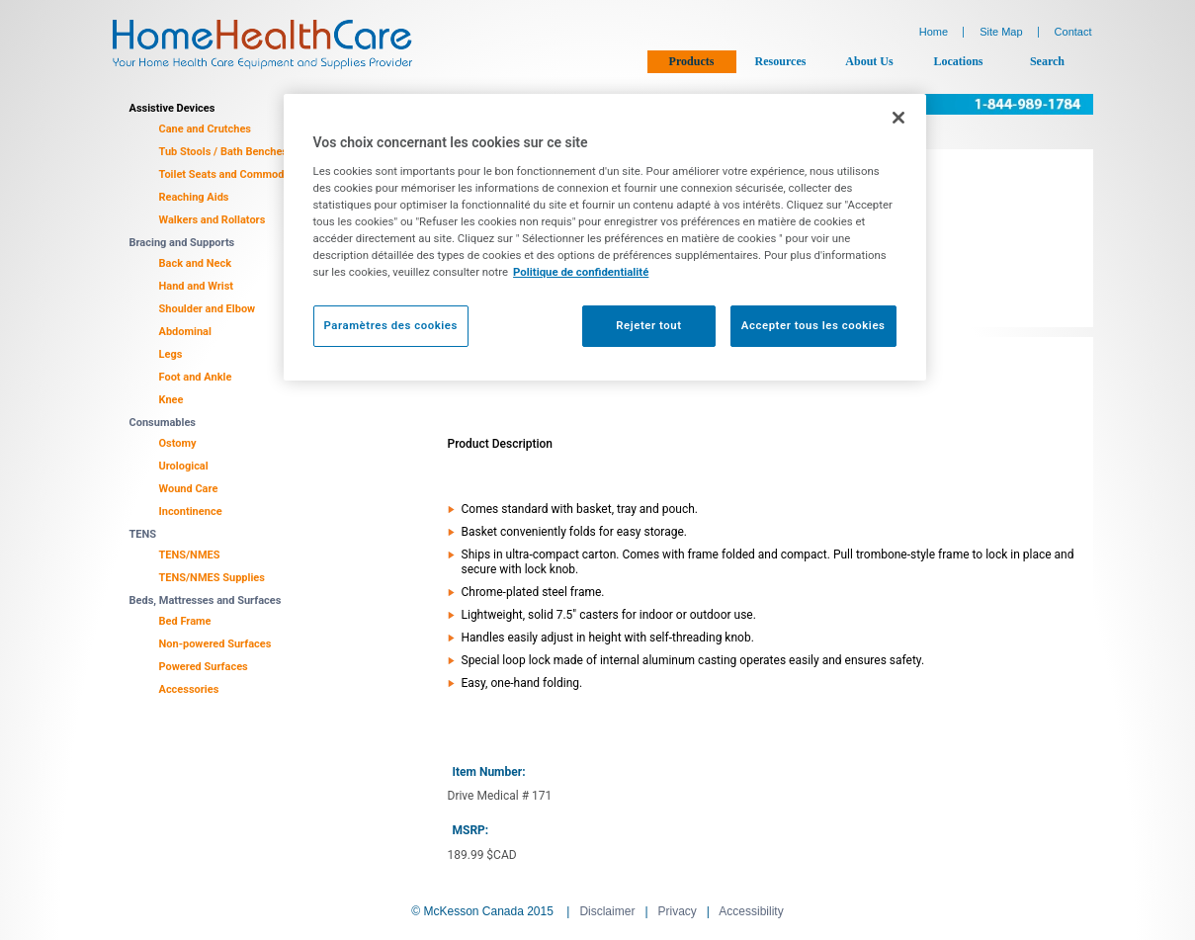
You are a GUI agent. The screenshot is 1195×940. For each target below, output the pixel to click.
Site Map (1001, 32)
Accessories (189, 689)
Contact (1073, 32)
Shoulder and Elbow (207, 308)
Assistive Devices (172, 108)
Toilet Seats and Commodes (227, 174)
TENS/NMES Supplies (212, 577)
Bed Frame (185, 621)
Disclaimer (607, 911)
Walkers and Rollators (212, 220)
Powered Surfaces (203, 666)
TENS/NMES (189, 555)
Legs (171, 354)
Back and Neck (195, 263)
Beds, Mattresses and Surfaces (205, 600)
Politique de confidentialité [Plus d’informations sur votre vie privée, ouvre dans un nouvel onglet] (580, 272)
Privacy (677, 911)
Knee (171, 399)
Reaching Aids (194, 197)
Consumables (163, 422)
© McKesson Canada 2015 (482, 911)
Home (933, 32)
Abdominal (185, 331)
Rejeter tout (648, 325)
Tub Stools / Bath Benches (224, 151)
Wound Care (188, 488)
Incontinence (190, 511)
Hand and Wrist (196, 286)
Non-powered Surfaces (215, 644)
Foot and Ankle (195, 377)
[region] (605, 237)
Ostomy (178, 443)
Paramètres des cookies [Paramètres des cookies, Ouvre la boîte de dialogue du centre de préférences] (391, 325)
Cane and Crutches (205, 129)
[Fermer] (898, 117)
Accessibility (751, 911)
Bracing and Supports (182, 242)
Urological (184, 466)
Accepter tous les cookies (813, 325)
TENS (143, 534)
